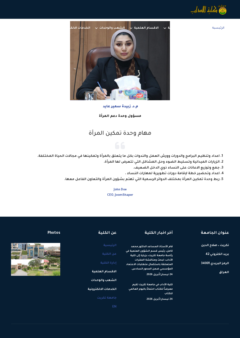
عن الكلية (200, 28)
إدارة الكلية (176, 28)
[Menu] (14, 28)
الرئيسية (218, 28)
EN (28, 28)
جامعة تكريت (42, 28)
